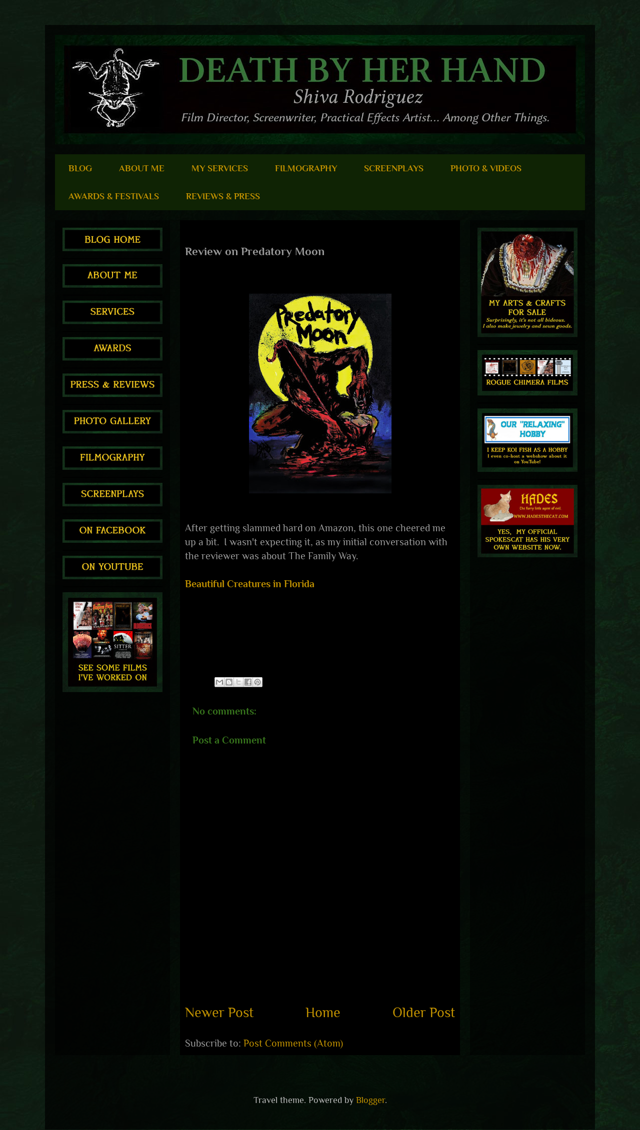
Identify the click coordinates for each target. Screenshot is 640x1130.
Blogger (370, 1100)
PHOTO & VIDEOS (486, 168)
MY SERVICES (220, 168)
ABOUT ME (141, 168)
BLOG (80, 168)
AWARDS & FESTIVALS (113, 196)
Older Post (423, 1012)
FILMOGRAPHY (306, 168)
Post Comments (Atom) (293, 1043)
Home (323, 1012)
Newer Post (219, 1012)
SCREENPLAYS (394, 168)
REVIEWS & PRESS (223, 196)
